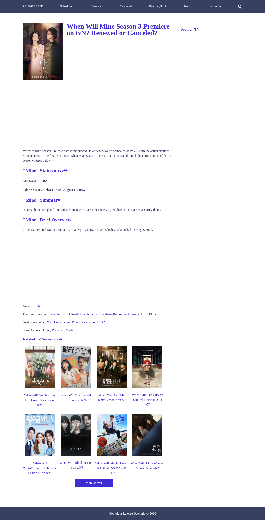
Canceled (126, 6)
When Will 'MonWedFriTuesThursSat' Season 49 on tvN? (40, 468)
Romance (58, 330)
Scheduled (66, 6)
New (187, 6)
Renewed (97, 6)
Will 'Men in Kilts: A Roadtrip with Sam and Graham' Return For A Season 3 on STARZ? (101, 314)
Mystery (71, 330)
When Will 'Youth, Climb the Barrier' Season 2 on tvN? (40, 400)
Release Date (131, 513)
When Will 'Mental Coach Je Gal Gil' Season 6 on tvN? (111, 467)
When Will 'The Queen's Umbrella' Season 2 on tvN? (147, 399)
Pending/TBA (158, 6)
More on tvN (94, 483)
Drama (46, 330)
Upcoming (214, 6)
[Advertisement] (98, 113)
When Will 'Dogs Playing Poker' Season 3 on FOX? (72, 322)
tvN (38, 306)
